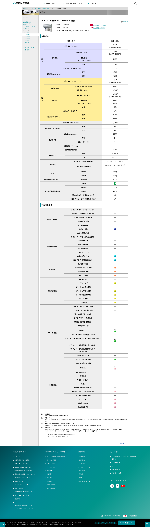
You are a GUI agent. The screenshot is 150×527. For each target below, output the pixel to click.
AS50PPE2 (27, 32)
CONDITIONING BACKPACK (22, 467)
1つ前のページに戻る (2, 524)
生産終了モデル (27, 22)
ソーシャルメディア (118, 480)
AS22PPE (27, 41)
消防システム (18, 488)
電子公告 (82, 460)
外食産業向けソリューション (23, 471)
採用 (80, 478)
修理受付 (49, 474)
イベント (114, 466)
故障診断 (49, 471)
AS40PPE (27, 34)
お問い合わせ (26, 50)
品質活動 (82, 464)
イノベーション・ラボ (21, 485)
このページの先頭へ (147, 524)
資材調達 (82, 471)
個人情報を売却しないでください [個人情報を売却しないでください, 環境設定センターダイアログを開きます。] (106, 523)
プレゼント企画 (116, 473)
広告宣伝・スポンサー (86, 481)
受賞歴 (81, 474)
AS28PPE (27, 36)
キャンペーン (116, 469)
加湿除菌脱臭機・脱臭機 (22, 460)
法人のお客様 (51, 488)
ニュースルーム (116, 462)
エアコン (37, 8)
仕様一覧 (27, 43)
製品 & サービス (28, 8)
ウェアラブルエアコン (21, 464)
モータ (16, 502)
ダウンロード (51, 464)
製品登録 (49, 481)
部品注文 (49, 478)
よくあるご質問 (52, 460)
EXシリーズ (27, 28)
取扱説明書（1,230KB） (99, 25)
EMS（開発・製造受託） (22, 495)
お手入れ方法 (51, 467)
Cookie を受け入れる (127, 523)
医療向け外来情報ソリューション (24, 474)
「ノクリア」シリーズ (29, 26)
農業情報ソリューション (22, 478)
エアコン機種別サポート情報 (56, 457)
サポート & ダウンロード (30, 48)
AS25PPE (27, 38)
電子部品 (17, 499)
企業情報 (81, 452)
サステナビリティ (84, 467)
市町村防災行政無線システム (23, 492)
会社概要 (82, 457)
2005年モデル (45, 8)
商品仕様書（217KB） (99, 28)
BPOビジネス (18, 481)
